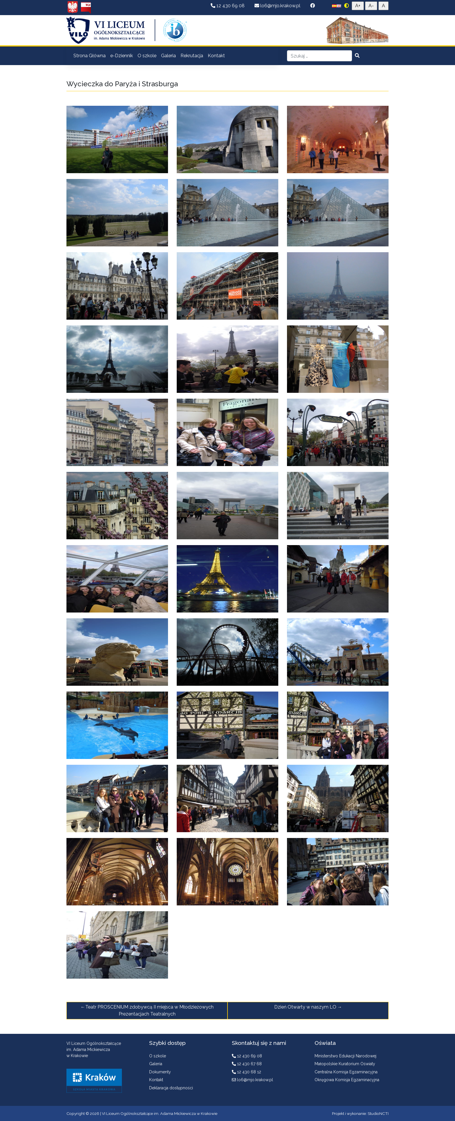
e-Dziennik (121, 55)
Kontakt (216, 55)
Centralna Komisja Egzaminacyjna (346, 1072)
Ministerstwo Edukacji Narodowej (345, 1056)
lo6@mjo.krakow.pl (277, 5)
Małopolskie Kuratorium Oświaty (345, 1063)
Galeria (168, 55)
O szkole (147, 55)
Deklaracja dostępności (171, 1088)
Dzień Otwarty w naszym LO (305, 1007)
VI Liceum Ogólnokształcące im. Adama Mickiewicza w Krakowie (159, 1113)
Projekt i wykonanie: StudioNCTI (360, 1113)
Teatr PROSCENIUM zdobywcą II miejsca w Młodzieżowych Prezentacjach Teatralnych (149, 1010)
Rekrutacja (191, 55)
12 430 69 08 (228, 5)
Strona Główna (89, 55)
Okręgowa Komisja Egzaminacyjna (347, 1079)
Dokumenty (160, 1072)
